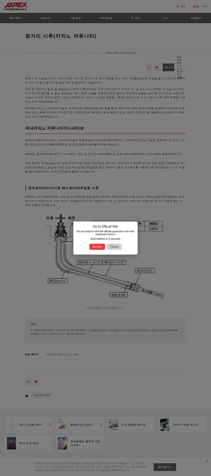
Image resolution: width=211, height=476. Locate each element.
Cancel (114, 246)
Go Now (97, 246)
